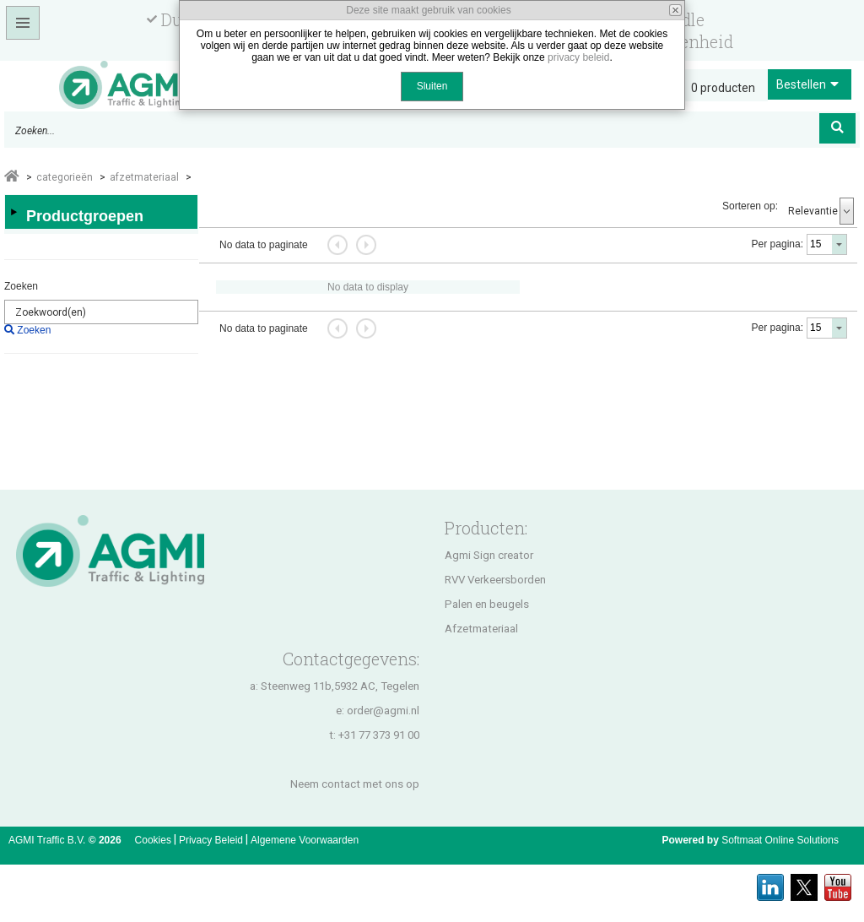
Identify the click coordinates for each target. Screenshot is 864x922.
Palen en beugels (487, 604)
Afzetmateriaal (481, 628)
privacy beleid (578, 57)
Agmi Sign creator (489, 555)
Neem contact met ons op (354, 784)
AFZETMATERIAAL (144, 177)
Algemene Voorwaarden (305, 840)
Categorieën (64, 177)
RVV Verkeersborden (495, 579)
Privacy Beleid (211, 840)
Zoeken (21, 286)
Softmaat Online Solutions (780, 840)
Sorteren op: (750, 206)
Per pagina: (777, 244)
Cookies (153, 840)
